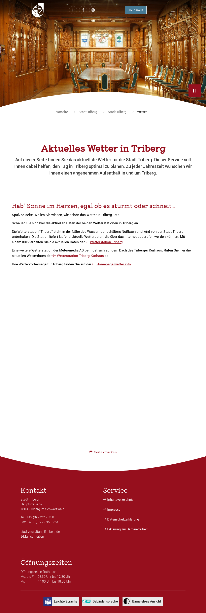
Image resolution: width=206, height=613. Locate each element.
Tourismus (135, 10)
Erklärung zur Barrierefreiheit (127, 529)
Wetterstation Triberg (106, 242)
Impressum (115, 509)
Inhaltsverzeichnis (120, 499)
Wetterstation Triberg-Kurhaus (80, 255)
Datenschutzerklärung (123, 519)
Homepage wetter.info (114, 264)
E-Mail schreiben (32, 536)
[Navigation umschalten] (173, 10)
